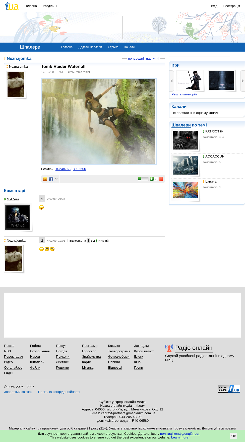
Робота (35, 346)
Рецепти (62, 367)
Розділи (48, 6)
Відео (8, 362)
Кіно (137, 362)
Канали (130, 47)
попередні (136, 58)
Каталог (114, 346)
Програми (89, 346)
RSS (7, 351)
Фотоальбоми (119, 356)
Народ (35, 356)
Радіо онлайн (194, 347)
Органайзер (13, 367)
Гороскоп (89, 351)
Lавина (210, 181)
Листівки (62, 362)
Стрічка (113, 47)
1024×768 (63, 169)
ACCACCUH (213, 156)
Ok (233, 436)
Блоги (138, 356)
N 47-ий (11, 199)
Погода (61, 351)
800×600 (79, 169)
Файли (35, 367)
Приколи (62, 356)
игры (71, 71)
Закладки (141, 346)
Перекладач (13, 356)
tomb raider (83, 71)
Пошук (61, 346)
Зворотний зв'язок (18, 392)
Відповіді (115, 367)
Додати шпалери (90, 47)
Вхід (214, 6)
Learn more (180, 437)
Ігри (175, 65)
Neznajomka (19, 58)
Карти (86, 362)
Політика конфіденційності (59, 392)
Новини (114, 362)
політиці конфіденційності (180, 433)
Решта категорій (184, 94)
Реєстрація (231, 6)
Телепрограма (119, 351)
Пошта (9, 346)
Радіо (8, 373)
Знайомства (91, 356)
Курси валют (144, 351)
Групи (138, 367)
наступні (152, 58)
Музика (87, 367)
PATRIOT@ (213, 131)
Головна (31, 6)
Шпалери (181, 125)
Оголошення (40, 351)
